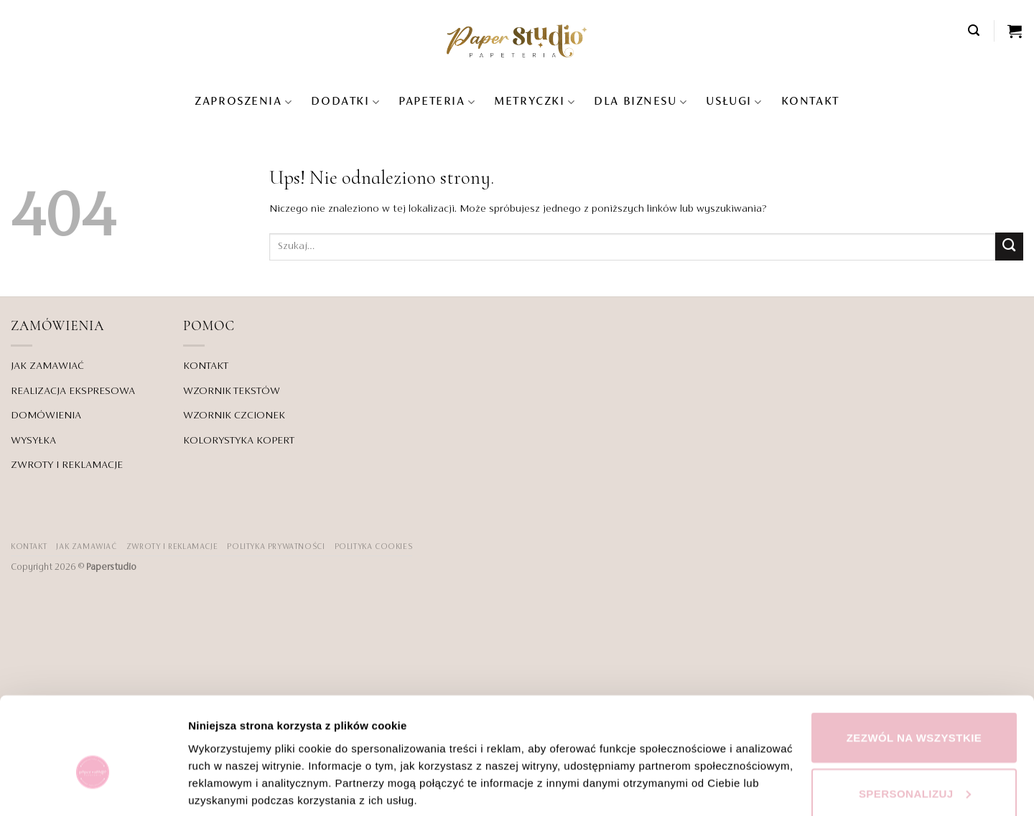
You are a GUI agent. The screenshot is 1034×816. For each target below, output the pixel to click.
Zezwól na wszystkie (914, 662)
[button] (974, 30)
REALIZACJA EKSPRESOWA (73, 391)
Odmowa (914, 773)
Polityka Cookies (374, 547)
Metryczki (534, 102)
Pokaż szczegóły (231, 763)
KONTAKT (810, 101)
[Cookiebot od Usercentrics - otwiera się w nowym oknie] (93, 788)
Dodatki (345, 102)
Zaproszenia (243, 102)
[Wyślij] (1009, 247)
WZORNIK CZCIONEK (234, 415)
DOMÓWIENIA (46, 415)
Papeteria (437, 102)
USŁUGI (734, 102)
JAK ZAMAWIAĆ (47, 366)
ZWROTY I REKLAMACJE (67, 465)
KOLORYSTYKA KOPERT (238, 440)
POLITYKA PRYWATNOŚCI (276, 547)
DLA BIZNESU (640, 102)
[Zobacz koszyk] (1015, 31)
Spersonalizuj (915, 718)
